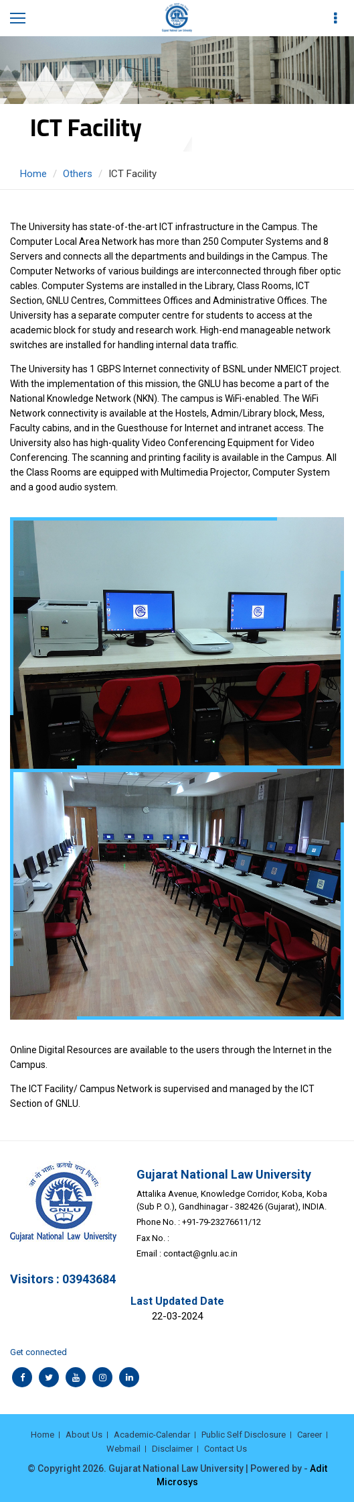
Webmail (123, 1449)
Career (309, 1435)
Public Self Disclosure (243, 1435)
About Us (84, 1435)
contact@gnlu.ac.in (200, 1253)
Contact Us (225, 1449)
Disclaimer (172, 1449)
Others (77, 174)
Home (33, 174)
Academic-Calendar (152, 1435)
